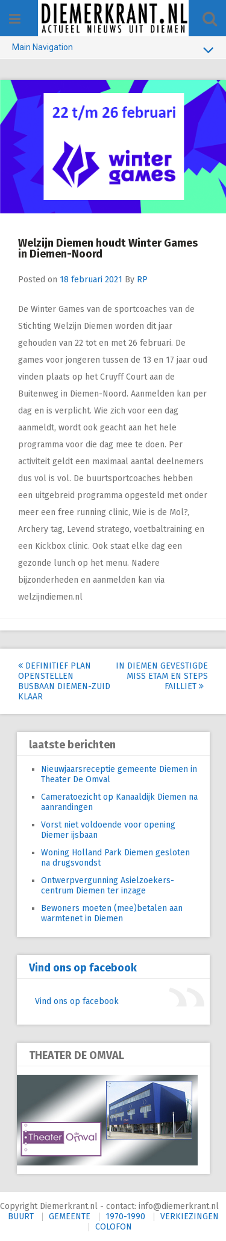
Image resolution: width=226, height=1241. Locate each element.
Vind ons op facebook (83, 967)
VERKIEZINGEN (189, 1216)
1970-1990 (125, 1216)
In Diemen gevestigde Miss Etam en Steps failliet (162, 676)
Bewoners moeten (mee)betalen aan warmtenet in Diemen (112, 913)
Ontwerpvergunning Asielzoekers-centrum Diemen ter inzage (107, 885)
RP (142, 279)
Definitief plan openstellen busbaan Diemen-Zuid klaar (64, 681)
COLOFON (113, 1227)
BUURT (21, 1216)
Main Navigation (113, 50)
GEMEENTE (69, 1216)
